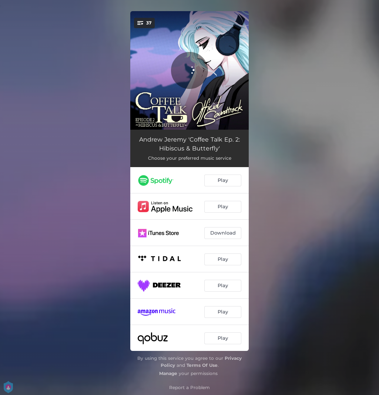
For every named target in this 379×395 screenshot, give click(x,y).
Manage (168, 373)
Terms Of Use (202, 365)
